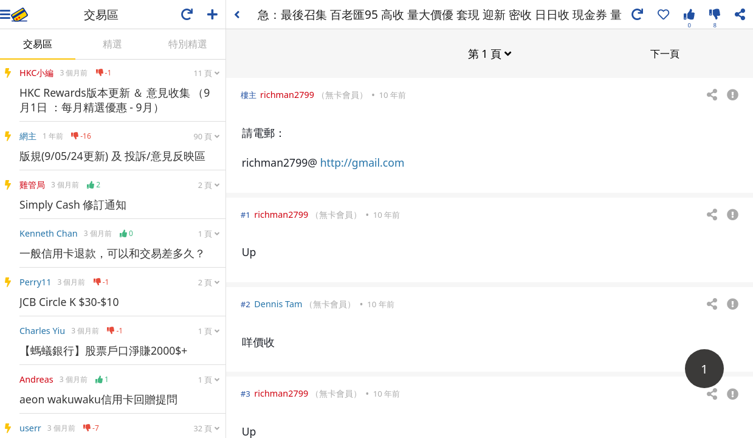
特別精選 (187, 43)
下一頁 (664, 53)
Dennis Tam (278, 303)
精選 (112, 43)
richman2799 (287, 94)
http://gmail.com (362, 162)
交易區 (37, 43)
